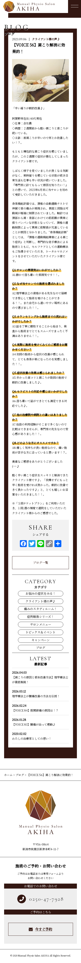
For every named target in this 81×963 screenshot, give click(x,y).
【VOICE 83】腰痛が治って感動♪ (40, 721)
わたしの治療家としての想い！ (40, 736)
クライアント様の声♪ (46, 39)
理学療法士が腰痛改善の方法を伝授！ (40, 693)
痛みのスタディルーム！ (40, 609)
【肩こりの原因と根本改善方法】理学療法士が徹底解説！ (40, 677)
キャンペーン (41, 640)
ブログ (40, 647)
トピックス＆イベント (40, 632)
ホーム (8, 775)
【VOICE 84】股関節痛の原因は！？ (40, 707)
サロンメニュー (40, 624)
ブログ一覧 (40, 562)
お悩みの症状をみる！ (40, 593)
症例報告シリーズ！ (40, 616)
